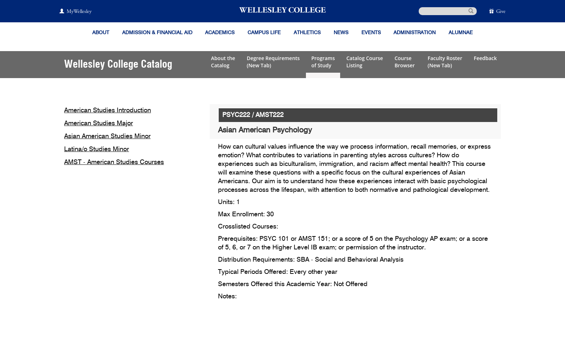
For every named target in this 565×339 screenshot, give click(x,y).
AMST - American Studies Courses (114, 162)
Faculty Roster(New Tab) (445, 62)
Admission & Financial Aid (157, 32)
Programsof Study (323, 62)
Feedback (485, 58)
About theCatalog (223, 62)
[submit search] (471, 10)
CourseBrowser (405, 62)
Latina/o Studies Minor (96, 149)
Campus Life (264, 32)
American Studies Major (98, 123)
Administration (414, 32)
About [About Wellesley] (100, 32)
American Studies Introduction (107, 110)
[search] (448, 11)
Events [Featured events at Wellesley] (371, 32)
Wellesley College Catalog (118, 64)
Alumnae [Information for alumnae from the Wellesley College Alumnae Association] (461, 32)
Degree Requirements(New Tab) (273, 62)
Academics (220, 32)
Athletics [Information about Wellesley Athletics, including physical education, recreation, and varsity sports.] (307, 32)
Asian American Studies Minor (107, 136)
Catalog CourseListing (364, 62)
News (341, 32)
